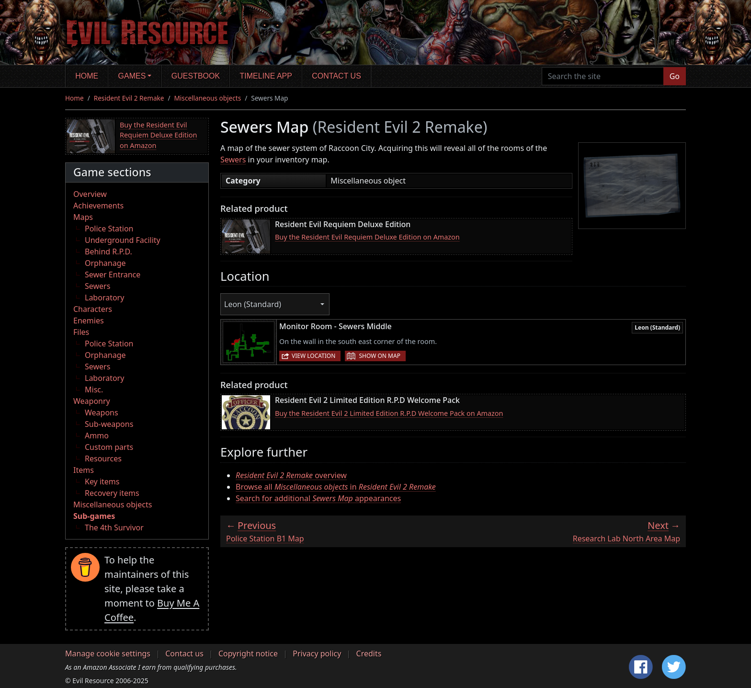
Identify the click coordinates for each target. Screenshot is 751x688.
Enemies (88, 320)
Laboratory (104, 297)
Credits (369, 653)
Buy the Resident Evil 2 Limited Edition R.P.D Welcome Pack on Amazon (389, 413)
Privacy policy (317, 653)
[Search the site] (603, 76)
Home (86, 76)
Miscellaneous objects (207, 98)
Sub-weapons (109, 424)
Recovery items (112, 493)
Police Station (109, 228)
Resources (103, 458)
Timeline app (266, 76)
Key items (102, 481)
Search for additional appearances (318, 498)
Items (83, 470)
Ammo (97, 435)
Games (132, 76)
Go (675, 76)
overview (291, 475)
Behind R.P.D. (108, 251)
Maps (83, 217)
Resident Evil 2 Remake (129, 98)
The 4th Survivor (114, 527)
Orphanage (105, 263)
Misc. (94, 389)
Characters (92, 309)
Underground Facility (122, 240)
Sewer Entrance (112, 274)
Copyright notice (248, 653)
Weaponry (91, 401)
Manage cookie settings (107, 653)
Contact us (336, 76)
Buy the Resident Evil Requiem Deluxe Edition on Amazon (158, 135)
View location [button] (313, 356)
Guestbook (195, 76)
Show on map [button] (379, 356)
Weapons (101, 412)
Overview (90, 194)
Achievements (98, 205)
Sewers (97, 286)
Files (81, 332)
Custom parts (109, 447)
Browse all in (336, 487)
